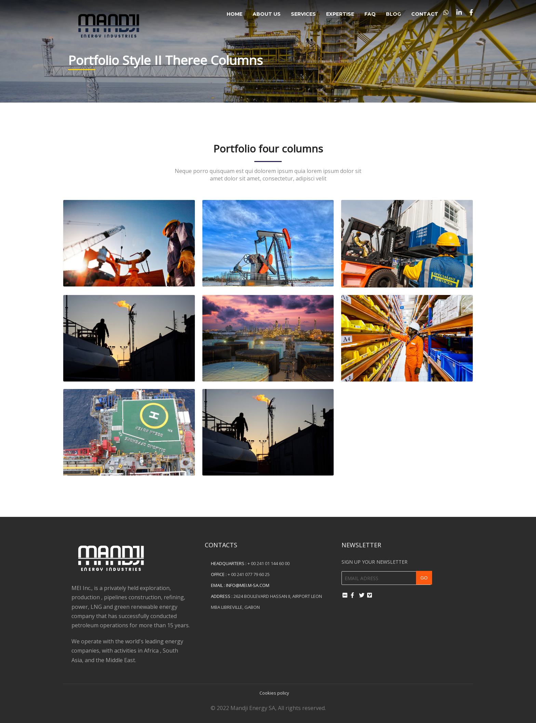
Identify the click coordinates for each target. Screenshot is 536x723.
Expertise (340, 14)
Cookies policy (274, 693)
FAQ (370, 14)
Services (303, 14)
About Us (267, 14)
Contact (424, 14)
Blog (393, 14)
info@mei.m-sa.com (247, 585)
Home (234, 14)
